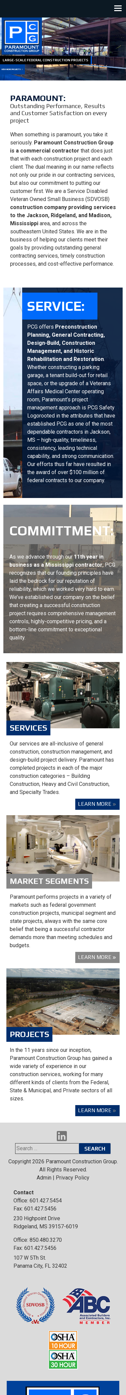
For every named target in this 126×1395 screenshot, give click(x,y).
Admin (44, 1177)
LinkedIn (62, 1136)
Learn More (95, 804)
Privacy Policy (72, 1177)
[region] (63, 49)
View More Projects (11, 69)
